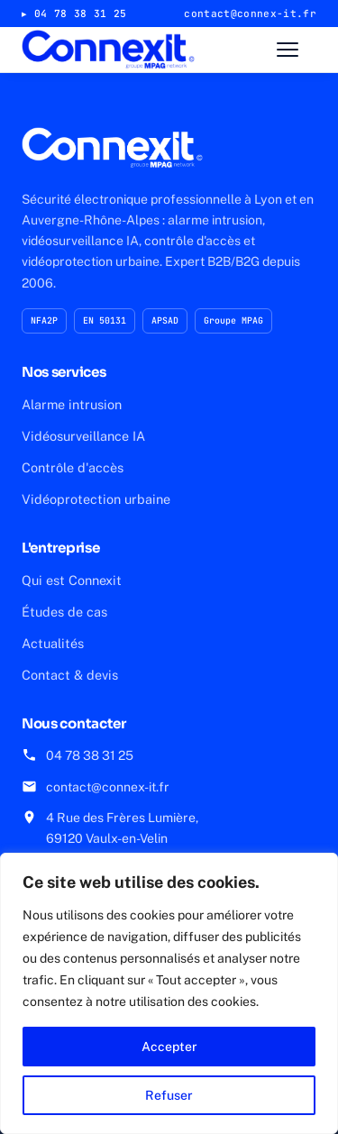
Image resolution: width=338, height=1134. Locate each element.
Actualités (53, 643)
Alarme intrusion (72, 404)
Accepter (169, 1046)
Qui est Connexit (72, 580)
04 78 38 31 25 (89, 755)
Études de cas (64, 611)
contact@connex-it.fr (107, 787)
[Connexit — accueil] (108, 49)
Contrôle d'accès (72, 467)
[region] (169, 993)
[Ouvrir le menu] (296, 49)
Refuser (169, 1095)
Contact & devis (70, 674)
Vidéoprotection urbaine (96, 499)
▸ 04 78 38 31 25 (74, 13)
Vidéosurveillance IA (83, 436)
